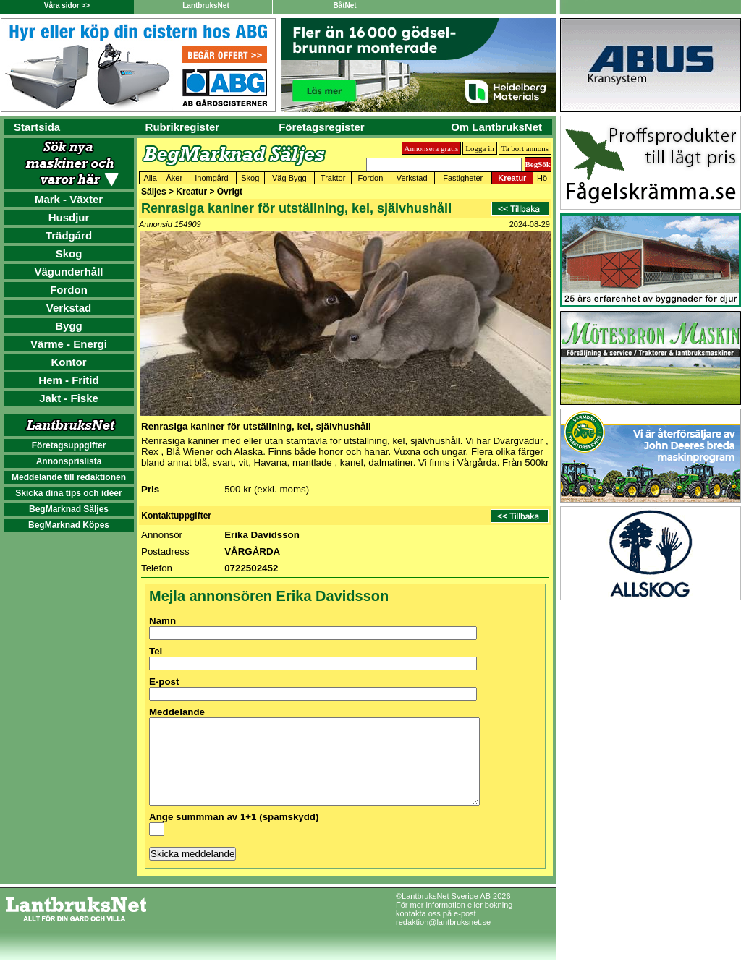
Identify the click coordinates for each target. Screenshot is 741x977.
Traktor (333, 178)
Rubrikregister (182, 127)
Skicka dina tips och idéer (68, 493)
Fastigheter (463, 178)
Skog (69, 253)
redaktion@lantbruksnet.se (443, 939)
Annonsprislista (69, 461)
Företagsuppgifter (69, 445)
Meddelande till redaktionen (69, 477)
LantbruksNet (205, 5)
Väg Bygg (289, 178)
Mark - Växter (69, 199)
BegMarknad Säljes (69, 509)
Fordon (69, 289)
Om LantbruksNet (496, 127)
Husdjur (69, 217)
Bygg (68, 326)
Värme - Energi (68, 344)
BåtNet (344, 5)
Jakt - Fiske (68, 398)
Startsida (37, 127)
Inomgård (211, 178)
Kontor (68, 362)
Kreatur (512, 178)
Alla (150, 178)
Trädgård (69, 235)
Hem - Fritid (68, 380)
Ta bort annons (525, 148)
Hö (542, 178)
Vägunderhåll (68, 271)
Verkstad (69, 308)
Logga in (479, 148)
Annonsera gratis (432, 148)
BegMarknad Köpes (68, 525)
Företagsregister (321, 127)
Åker (174, 178)
